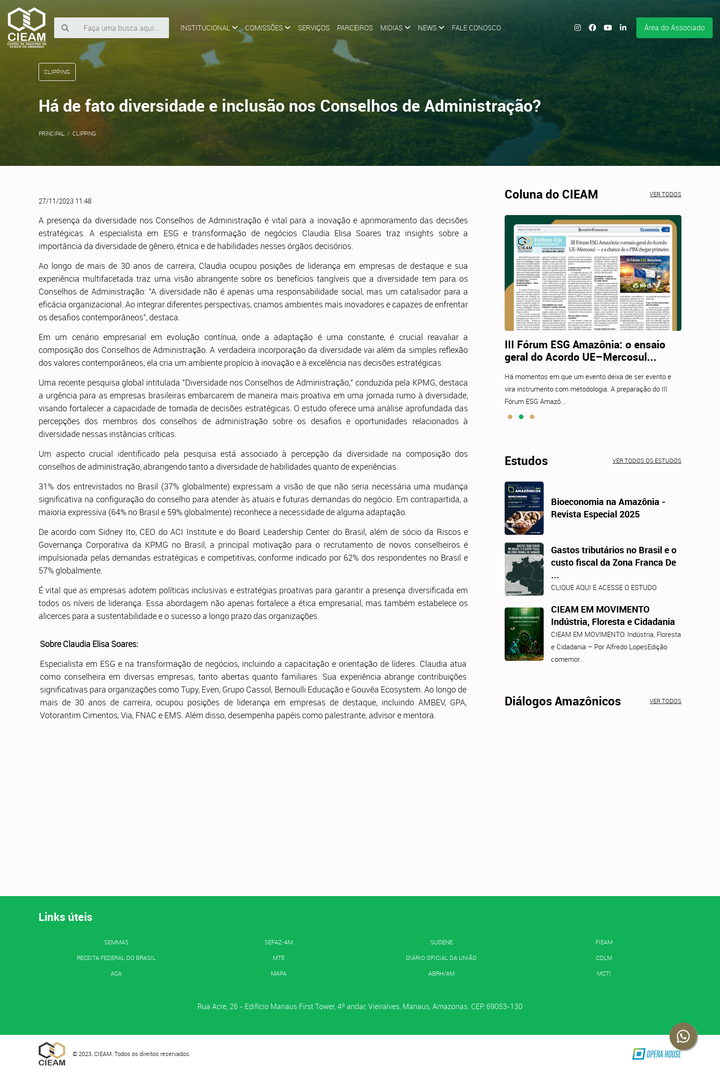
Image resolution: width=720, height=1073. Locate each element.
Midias (395, 27)
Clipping (84, 133)
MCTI (604, 973)
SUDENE (441, 942)
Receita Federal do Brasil (116, 958)
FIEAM (604, 942)
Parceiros (355, 27)
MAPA (279, 973)
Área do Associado (674, 28)
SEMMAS (116, 942)
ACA (116, 973)
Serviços (314, 27)
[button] (510, 416)
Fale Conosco (476, 27)
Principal (52, 133)
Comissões (268, 27)
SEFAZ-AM (278, 942)
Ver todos (665, 194)
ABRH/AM (441, 973)
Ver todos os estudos (647, 460)
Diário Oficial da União (441, 958)
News (431, 27)
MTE (279, 958)
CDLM (604, 958)
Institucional (209, 27)
